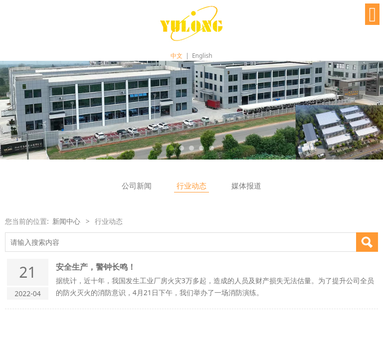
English (202, 55)
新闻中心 (66, 221)
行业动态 (191, 185)
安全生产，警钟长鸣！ (96, 266)
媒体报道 (246, 185)
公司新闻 (137, 185)
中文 (177, 55)
